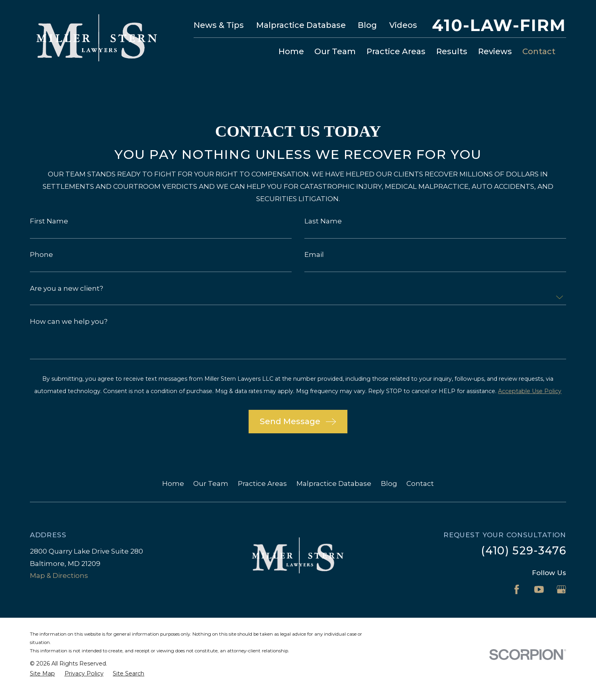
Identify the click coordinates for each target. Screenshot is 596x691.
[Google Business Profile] (561, 589)
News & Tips (219, 25)
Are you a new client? (66, 288)
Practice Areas (262, 483)
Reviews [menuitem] (495, 51)
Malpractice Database (301, 25)
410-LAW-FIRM (499, 25)
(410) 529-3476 (523, 550)
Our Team (210, 483)
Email (314, 254)
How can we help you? (69, 321)
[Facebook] (517, 589)
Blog (367, 25)
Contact (420, 483)
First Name (49, 221)
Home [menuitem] (291, 51)
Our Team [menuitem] (335, 51)
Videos (403, 25)
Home (173, 483)
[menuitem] (42, 674)
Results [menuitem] (451, 51)
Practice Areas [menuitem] (396, 51)
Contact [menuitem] (538, 51)
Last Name (323, 221)
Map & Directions (59, 575)
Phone (41, 254)
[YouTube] (539, 589)
